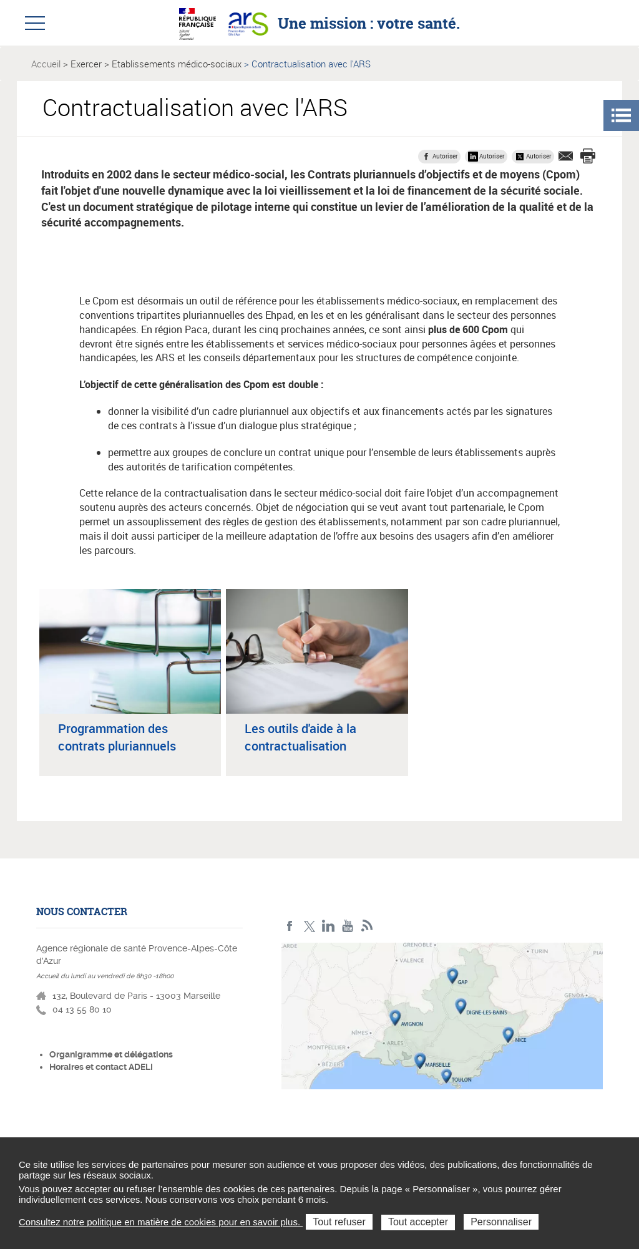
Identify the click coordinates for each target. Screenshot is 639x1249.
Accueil (46, 63)
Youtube (347, 926)
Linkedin (328, 926)
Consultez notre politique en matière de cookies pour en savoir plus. (161, 1222)
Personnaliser (501, 1222)
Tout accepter (418, 1222)
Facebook (289, 926)
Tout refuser (339, 1222)
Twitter (309, 926)
